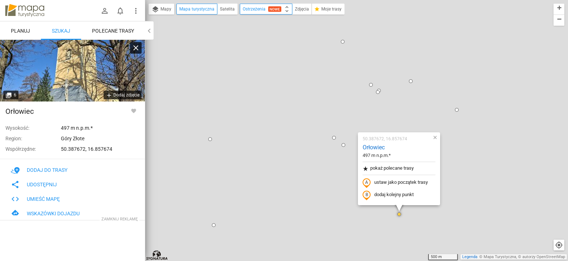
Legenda (469, 256)
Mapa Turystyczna (500, 256)
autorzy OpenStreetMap (543, 256)
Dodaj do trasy (39, 170)
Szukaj (61, 31)
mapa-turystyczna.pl (24, 10)
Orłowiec (331, 63)
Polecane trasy (113, 31)
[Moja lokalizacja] (559, 245)
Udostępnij (34, 184)
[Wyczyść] (136, 48)
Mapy (161, 9)
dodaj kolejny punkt (345, 111)
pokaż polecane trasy (345, 85)
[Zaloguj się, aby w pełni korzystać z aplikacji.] (133, 110)
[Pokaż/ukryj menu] (136, 11)
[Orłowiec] (72, 71)
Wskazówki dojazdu (45, 213)
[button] (167, 55)
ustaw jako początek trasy (352, 99)
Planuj (20, 31)
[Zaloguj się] (104, 11)
